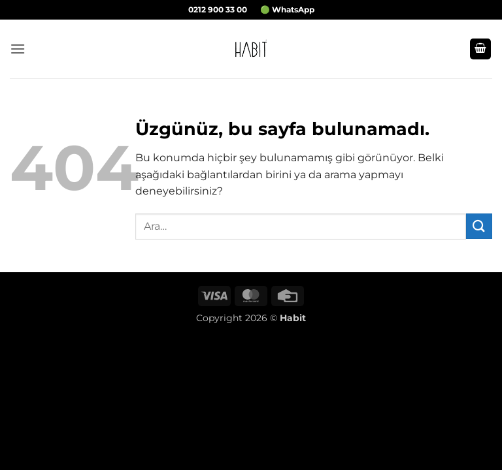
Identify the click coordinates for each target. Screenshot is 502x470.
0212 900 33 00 (217, 9)
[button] (17, 49)
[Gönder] (479, 226)
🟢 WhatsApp (287, 9)
